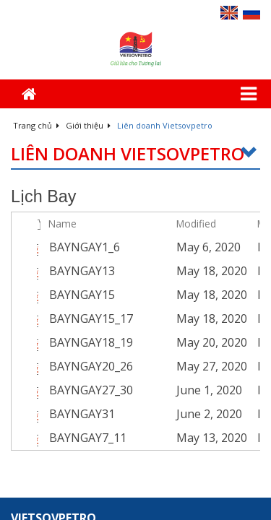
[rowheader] (22, 247)
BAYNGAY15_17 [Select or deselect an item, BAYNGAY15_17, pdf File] (91, 318)
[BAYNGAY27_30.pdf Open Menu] (161, 390)
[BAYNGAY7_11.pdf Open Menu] (161, 437)
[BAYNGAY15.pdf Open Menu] (161, 294)
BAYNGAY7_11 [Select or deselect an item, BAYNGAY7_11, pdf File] (87, 438)
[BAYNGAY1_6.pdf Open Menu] (161, 247)
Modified (196, 223)
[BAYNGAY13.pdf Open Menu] (161, 271)
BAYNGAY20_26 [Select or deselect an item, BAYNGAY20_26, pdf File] (91, 366)
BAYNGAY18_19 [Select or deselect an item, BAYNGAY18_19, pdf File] (91, 342)
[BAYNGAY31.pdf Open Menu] (161, 414)
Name (62, 223)
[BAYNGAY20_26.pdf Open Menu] (161, 366)
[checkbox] (21, 223)
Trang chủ (36, 125)
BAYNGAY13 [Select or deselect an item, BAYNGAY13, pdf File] (82, 271)
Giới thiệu (88, 125)
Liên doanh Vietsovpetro (135, 154)
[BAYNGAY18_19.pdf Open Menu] (161, 342)
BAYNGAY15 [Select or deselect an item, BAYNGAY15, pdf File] (82, 295)
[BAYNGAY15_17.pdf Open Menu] (161, 318)
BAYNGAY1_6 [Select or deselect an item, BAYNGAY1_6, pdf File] (84, 247)
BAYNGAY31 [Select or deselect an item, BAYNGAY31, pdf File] (82, 414)
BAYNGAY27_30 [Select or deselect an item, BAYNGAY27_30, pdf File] (91, 390)
